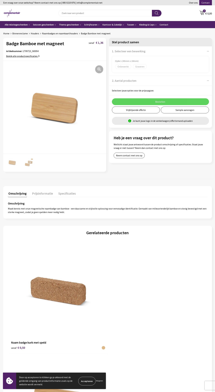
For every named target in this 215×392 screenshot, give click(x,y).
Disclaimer (64, 350)
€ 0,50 (18, 296)
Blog (165, 332)
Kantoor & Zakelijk (112, 24)
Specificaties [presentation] (64, 193)
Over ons (193, 2)
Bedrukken (116, 341)
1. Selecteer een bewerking (128, 51)
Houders (35, 33)
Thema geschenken (69, 24)
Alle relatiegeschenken (16, 24)
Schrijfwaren (90, 24)
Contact (205, 2)
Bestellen (116, 337)
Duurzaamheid (66, 337)
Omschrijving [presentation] (17, 193)
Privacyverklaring (120, 359)
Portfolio (167, 337)
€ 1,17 (68, 296)
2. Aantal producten (124, 80)
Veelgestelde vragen (121, 332)
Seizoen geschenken (43, 24)
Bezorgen (116, 346)
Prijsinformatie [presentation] (41, 193)
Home (6, 33)
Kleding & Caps (146, 24)
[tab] (17, 194)
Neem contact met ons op (129, 155)
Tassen (130, 24)
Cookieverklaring (119, 355)
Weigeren (99, 381)
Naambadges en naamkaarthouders (60, 33)
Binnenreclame (20, 33)
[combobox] (105, 13)
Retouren (116, 350)
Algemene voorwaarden (71, 346)
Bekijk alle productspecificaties (23, 56)
